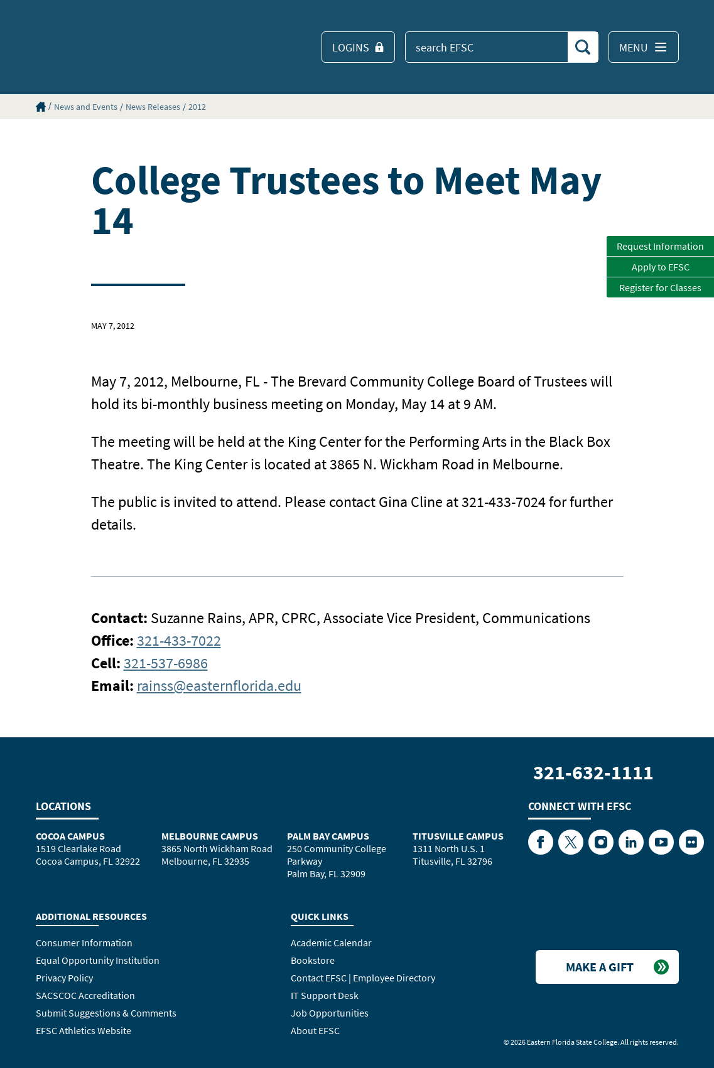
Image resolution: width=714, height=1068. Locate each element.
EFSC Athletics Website (83, 1030)
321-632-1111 (593, 772)
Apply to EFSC (661, 266)
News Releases (153, 106)
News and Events (85, 106)
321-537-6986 (166, 663)
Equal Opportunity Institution (98, 960)
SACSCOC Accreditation (85, 995)
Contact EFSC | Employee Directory (363, 977)
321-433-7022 (179, 640)
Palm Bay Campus (328, 836)
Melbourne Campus (209, 836)
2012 (197, 106)
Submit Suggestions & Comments (106, 1013)
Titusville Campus (458, 836)
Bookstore (313, 960)
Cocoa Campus (70, 836)
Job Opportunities (330, 1013)
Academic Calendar (331, 942)
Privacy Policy (64, 977)
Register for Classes (660, 287)
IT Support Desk (325, 995)
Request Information (660, 246)
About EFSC (315, 1030)
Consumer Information (84, 942)
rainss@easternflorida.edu (219, 685)
